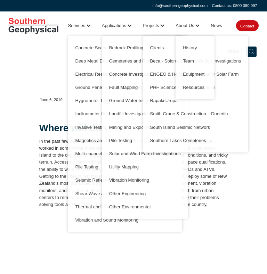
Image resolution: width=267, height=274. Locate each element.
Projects (154, 25)
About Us (188, 25)
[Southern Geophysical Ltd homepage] (33, 25)
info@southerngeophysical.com (180, 5)
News (216, 25)
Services (79, 25)
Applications (117, 25)
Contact (247, 25)
